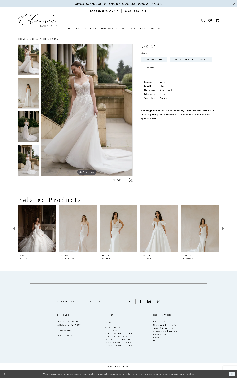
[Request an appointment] (104, 11)
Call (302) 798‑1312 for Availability (163, 67)
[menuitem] (104, 11)
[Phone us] (136, 11)
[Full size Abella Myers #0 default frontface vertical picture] (86, 110)
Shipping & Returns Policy (166, 325)
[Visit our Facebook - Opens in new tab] (143, 302)
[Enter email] (110, 301)
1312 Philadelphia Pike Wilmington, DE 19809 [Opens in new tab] (69, 323)
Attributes (148, 75)
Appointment (159, 334)
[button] (210, 20)
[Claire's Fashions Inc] (37, 20)
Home (21, 38)
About (156, 337)
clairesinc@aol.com (67, 336)
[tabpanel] (28, 61)
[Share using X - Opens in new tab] (131, 180)
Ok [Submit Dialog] (231, 374)
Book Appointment (155, 59)
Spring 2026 (50, 38)
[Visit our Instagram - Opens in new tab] (151, 302)
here (192, 374)
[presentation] (37, 228)
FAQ (155, 340)
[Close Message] (234, 4)
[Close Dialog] (5, 374)
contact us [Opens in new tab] (172, 122)
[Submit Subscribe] (132, 301)
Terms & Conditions (163, 328)
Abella (34, 38)
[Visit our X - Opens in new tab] (160, 302)
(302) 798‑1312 (65, 330)
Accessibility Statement (165, 331)
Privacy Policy (160, 322)
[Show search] (203, 20)
